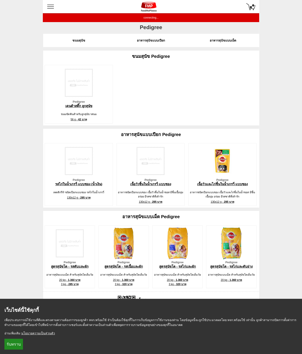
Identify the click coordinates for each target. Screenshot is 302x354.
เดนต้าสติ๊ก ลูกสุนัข (78, 106)
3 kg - (70, 284)
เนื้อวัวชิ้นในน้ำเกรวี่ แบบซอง (150, 184)
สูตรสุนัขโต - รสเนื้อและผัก (123, 266)
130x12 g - (78, 197)
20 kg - (69, 280)
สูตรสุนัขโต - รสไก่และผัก (177, 266)
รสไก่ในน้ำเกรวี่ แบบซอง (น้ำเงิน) (78, 184)
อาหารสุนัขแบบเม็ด (223, 40)
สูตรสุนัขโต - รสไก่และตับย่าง (231, 266)
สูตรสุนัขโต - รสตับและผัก (69, 266)
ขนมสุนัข (78, 40)
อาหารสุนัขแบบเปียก (151, 40)
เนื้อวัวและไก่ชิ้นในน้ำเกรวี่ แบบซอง (222, 184)
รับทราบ (14, 344)
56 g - (79, 119)
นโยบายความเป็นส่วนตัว (38, 333)
